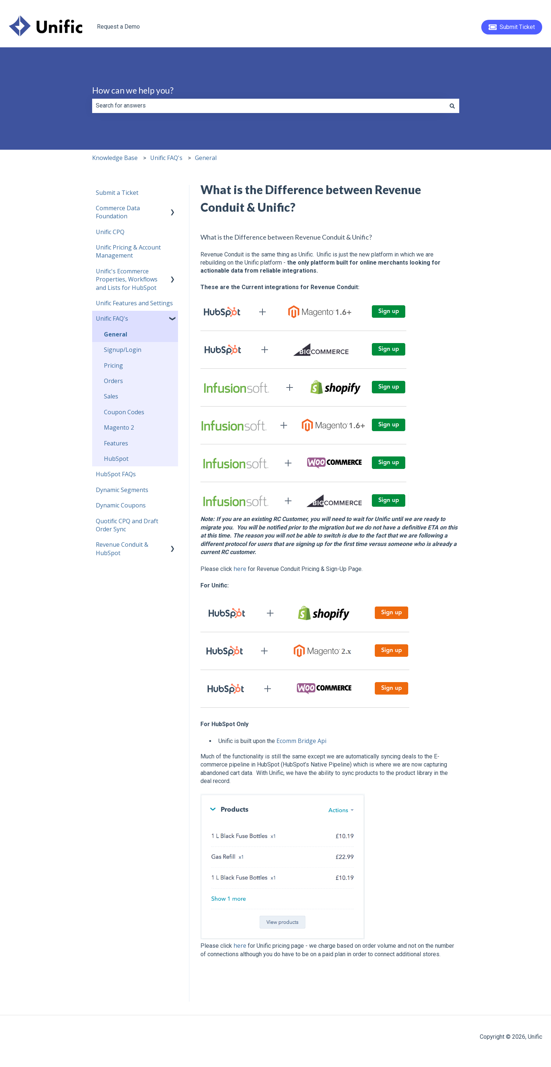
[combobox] (268, 106)
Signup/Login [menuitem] (122, 350)
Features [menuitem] (116, 443)
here (239, 569)
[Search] (452, 106)
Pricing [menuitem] (113, 365)
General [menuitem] (115, 334)
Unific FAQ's (166, 158)
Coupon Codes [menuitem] (124, 412)
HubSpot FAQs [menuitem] (116, 474)
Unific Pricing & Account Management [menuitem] (128, 251)
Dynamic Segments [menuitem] (122, 490)
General (206, 158)
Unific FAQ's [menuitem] (112, 318)
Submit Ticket (512, 27)
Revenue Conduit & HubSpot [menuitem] (122, 548)
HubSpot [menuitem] (116, 459)
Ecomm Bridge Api (301, 741)
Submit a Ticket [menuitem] (117, 193)
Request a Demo (118, 26)
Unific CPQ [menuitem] (110, 232)
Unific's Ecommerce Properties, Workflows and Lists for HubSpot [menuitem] (126, 279)
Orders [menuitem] (113, 381)
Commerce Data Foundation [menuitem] (118, 212)
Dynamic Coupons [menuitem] (121, 505)
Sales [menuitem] (111, 396)
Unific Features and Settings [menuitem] (134, 303)
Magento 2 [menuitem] (119, 427)
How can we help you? (133, 90)
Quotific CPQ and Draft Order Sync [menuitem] (127, 525)
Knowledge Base (115, 158)
